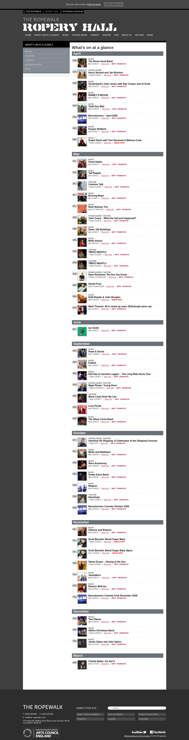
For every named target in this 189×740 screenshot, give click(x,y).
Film (116, 35)
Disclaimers (81, 719)
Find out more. (94, 4)
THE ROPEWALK (33, 11)
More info (105, 64)
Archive (139, 35)
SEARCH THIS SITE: (86, 708)
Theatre (106, 35)
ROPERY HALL (69, 27)
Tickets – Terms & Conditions (88, 714)
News (150, 35)
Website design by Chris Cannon (137, 736)
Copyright (111, 719)
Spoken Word (79, 35)
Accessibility (143, 719)
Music (65, 35)
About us (127, 35)
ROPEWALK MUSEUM (73, 11)
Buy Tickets (119, 64)
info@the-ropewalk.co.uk (35, 717)
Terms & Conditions (115, 714)
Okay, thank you (113, 4)
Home (28, 35)
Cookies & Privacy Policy (148, 714)
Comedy (94, 35)
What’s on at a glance (46, 35)
